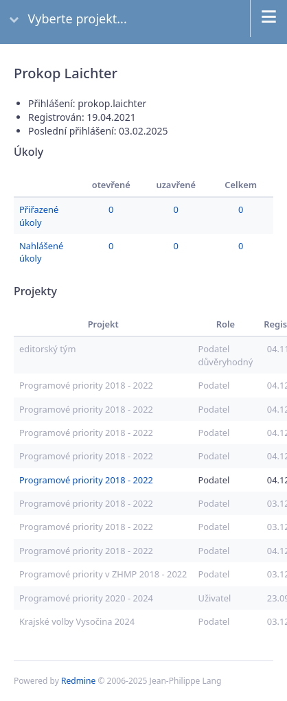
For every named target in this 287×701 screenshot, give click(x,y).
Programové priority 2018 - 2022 (86, 385)
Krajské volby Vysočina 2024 (77, 621)
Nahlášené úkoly (41, 252)
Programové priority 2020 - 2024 (86, 598)
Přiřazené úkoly (38, 215)
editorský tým (47, 349)
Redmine (78, 681)
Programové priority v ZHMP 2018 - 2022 (103, 574)
